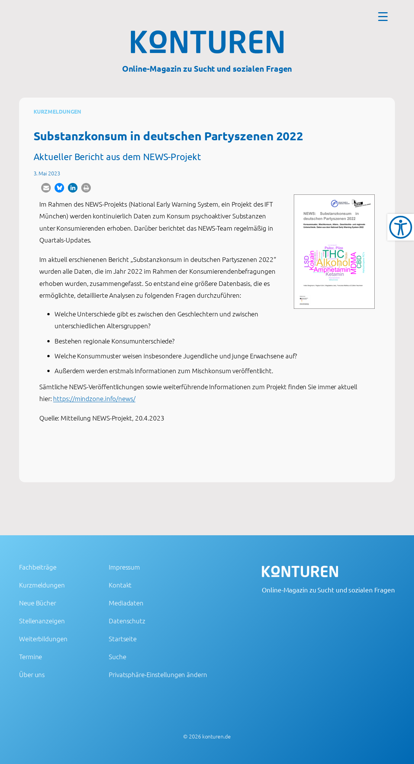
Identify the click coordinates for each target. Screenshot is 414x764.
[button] (46, 188)
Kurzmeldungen (58, 111)
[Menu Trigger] (382, 16)
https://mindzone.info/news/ (94, 398)
